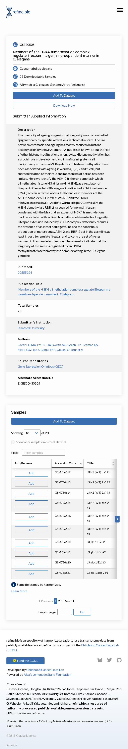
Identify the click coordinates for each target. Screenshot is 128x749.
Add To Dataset (64, 95)
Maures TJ (38, 345)
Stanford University (31, 328)
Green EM (74, 345)
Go (82, 612)
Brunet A (77, 349)
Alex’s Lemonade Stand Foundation (47, 674)
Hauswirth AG (56, 345)
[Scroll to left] (10, 519)
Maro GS (24, 349)
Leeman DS (90, 345)
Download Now (64, 105)
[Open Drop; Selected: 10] (32, 433)
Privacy (11, 745)
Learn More (19, 591)
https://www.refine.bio (29, 713)
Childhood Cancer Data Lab (45, 669)
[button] (120, 11)
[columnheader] (68, 463)
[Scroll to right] (117, 519)
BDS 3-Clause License (21, 735)
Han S (35, 349)
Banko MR (48, 349)
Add (31, 473)
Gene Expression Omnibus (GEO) (40, 366)
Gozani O (63, 349)
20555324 (25, 272)
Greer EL (24, 345)
